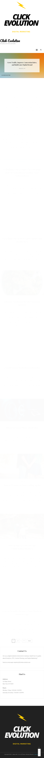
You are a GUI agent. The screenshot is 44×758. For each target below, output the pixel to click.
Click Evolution (10, 40)
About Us (22, 68)
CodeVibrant (37, 754)
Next (29, 641)
